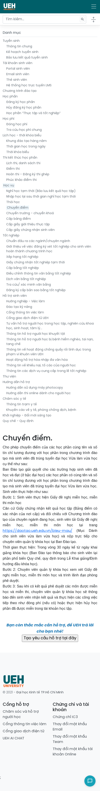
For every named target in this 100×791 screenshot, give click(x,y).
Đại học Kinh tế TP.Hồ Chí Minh (40, 692)
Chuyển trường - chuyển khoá (30, 213)
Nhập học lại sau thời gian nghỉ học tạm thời (41, 196)
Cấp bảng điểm (18, 219)
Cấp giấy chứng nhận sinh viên (30, 230)
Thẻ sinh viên (16, 80)
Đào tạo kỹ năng (19, 307)
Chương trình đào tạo (20, 91)
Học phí (8, 119)
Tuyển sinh (11, 41)
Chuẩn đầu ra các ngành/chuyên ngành (38, 241)
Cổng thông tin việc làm (25, 312)
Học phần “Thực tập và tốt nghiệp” (33, 113)
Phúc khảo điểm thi (21, 180)
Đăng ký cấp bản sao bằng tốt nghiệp (36, 290)
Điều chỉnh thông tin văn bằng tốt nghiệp (38, 273)
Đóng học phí (16, 124)
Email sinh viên (17, 74)
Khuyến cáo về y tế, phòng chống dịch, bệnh (41, 410)
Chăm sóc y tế (14, 399)
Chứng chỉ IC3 (65, 717)
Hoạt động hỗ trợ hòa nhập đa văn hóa (37, 360)
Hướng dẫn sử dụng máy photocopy (34, 387)
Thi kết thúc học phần (20, 157)
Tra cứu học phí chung (24, 130)
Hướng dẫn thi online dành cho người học (38, 393)
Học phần (10, 96)
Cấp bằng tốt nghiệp (22, 268)
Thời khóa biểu (17, 152)
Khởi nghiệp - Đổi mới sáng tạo (27, 415)
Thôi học (13, 202)
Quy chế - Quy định (18, 421)
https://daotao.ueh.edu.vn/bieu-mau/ (37, 531)
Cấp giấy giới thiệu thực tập (28, 224)
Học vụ (8, 185)
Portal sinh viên (18, 69)
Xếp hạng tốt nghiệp (22, 257)
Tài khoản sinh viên (17, 63)
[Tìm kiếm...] (44, 19)
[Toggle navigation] (93, 6)
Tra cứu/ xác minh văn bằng (28, 285)
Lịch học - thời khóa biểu (22, 135)
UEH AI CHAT (13, 738)
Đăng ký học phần (20, 102)
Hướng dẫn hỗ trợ (16, 382)
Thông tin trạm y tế (21, 404)
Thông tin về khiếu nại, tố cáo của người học (41, 365)
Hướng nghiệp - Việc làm (25, 301)
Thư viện (9, 376)
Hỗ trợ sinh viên (15, 296)
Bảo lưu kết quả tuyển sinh (27, 57)
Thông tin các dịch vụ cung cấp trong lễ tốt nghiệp (46, 371)
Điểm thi (13, 169)
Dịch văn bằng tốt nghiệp (26, 279)
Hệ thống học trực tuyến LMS (29, 85)
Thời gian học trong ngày (26, 146)
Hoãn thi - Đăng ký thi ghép (27, 174)
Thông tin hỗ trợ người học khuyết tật (35, 334)
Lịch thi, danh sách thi (23, 163)
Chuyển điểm (17, 208)
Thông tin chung (19, 46)
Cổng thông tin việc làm (24, 724)
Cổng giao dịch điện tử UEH (27, 318)
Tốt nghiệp (11, 235)
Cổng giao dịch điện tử (23, 731)
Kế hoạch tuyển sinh (22, 52)
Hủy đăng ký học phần (23, 107)
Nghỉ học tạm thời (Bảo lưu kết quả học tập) (41, 191)
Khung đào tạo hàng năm (26, 141)
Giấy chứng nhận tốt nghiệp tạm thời (35, 262)
